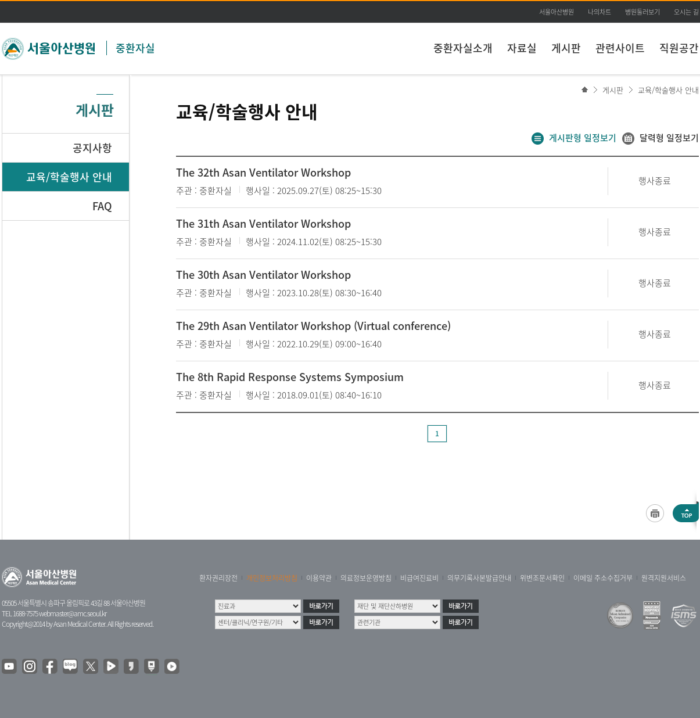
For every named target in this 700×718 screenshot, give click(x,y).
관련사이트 (620, 48)
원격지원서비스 (663, 578)
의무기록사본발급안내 (479, 578)
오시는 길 (686, 12)
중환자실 (135, 48)
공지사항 (92, 148)
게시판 (566, 48)
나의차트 (599, 12)
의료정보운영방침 (366, 578)
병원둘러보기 (642, 12)
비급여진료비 (419, 578)
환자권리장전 (218, 578)
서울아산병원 (556, 12)
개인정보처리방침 (271, 578)
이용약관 (319, 578)
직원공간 (679, 48)
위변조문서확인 (542, 578)
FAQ (102, 206)
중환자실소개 (463, 48)
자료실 (522, 48)
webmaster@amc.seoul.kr (72, 613)
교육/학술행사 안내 (668, 90)
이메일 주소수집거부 (603, 578)
